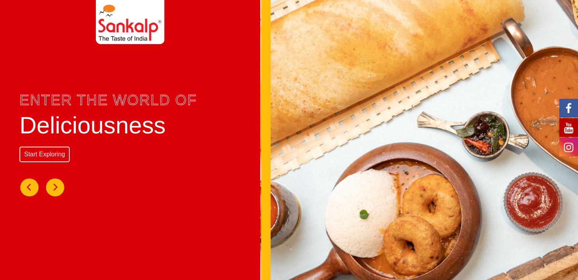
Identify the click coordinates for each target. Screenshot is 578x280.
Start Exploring (44, 154)
